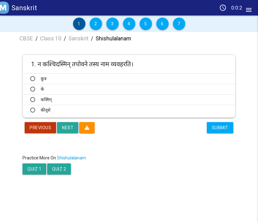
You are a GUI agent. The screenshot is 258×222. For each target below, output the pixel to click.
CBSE (26, 38)
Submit (220, 127)
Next (67, 127)
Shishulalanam (113, 38)
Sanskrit (78, 38)
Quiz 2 (59, 168)
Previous (40, 127)
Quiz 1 (34, 168)
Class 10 (50, 38)
